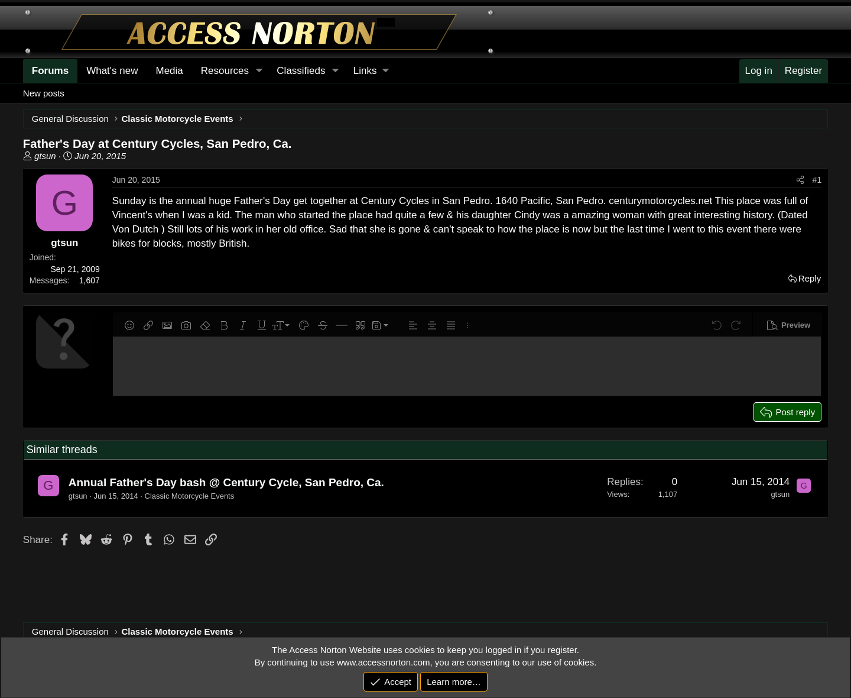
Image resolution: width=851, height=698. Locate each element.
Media (169, 70)
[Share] (800, 180)
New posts (43, 93)
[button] (371, 71)
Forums (50, 70)
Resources (225, 70)
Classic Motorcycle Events (190, 496)
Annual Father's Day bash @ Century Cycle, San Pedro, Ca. (226, 482)
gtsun (45, 156)
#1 (817, 180)
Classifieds (301, 70)
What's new (112, 70)
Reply (809, 278)
